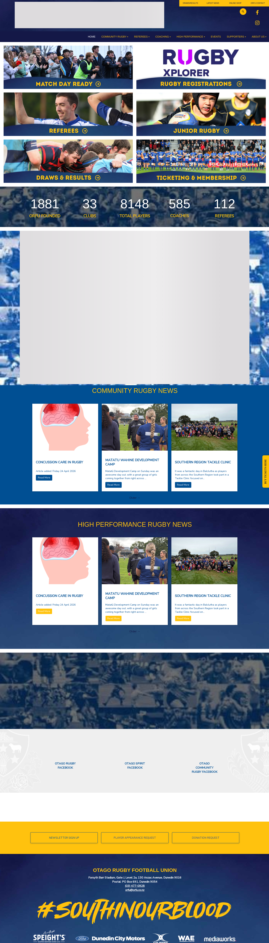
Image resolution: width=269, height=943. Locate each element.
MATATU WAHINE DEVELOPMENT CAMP (132, 462)
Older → (134, 498)
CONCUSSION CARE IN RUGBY (59, 462)
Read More (44, 477)
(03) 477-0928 (135, 886)
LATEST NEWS (213, 3)
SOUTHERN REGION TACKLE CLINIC (203, 462)
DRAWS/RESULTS (190, 3)
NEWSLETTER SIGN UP (64, 838)
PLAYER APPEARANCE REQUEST (135, 838)
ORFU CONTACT (258, 3)
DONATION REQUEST (205, 838)
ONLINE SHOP (235, 3)
